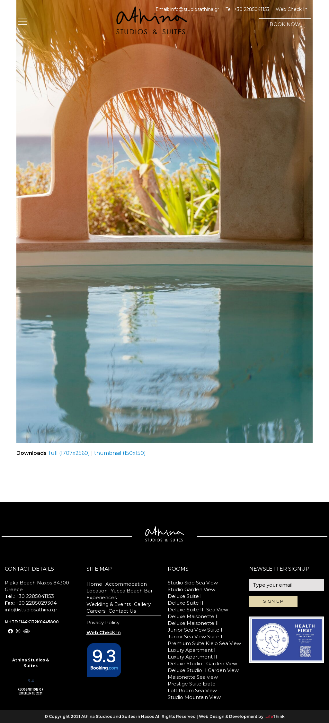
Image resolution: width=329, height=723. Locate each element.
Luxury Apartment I (192, 650)
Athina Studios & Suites (30, 662)
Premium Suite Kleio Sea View (204, 643)
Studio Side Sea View (193, 583)
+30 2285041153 (251, 9)
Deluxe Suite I (185, 596)
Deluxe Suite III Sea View (198, 610)
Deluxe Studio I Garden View (202, 663)
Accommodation (126, 584)
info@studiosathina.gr (194, 9)
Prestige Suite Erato (192, 684)
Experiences (101, 597)
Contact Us (122, 611)
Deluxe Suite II (185, 603)
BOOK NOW (285, 24)
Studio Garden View (191, 589)
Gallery (142, 604)
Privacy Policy (103, 622)
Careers (95, 611)
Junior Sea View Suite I (195, 630)
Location (97, 591)
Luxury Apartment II (192, 657)
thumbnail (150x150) (120, 453)
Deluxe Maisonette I (192, 616)
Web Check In (291, 9)
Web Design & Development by (242, 716)
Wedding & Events (108, 604)
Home (94, 584)
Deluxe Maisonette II (193, 623)
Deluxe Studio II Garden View (203, 670)
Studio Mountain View (194, 697)
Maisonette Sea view (193, 677)
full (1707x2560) (69, 453)
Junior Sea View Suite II (196, 637)
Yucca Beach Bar (132, 591)
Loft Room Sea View (192, 690)
